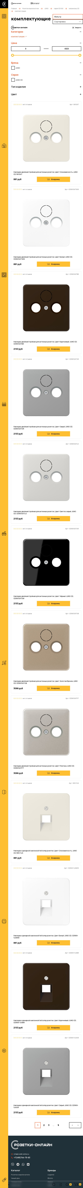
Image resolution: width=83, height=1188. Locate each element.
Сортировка (59, 21)
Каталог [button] (35, 3)
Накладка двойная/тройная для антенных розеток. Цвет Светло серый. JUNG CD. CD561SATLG (45, 512)
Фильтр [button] (57, 16)
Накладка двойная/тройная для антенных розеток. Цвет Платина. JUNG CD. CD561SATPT (44, 767)
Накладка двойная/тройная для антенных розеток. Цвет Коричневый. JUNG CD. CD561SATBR (45, 343)
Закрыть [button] (76, 28)
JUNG (46, 9)
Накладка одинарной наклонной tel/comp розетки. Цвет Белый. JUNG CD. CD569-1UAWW (46, 937)
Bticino (50, 1178)
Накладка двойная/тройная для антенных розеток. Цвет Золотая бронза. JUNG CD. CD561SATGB (46, 682)
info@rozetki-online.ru (20, 1154)
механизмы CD (74, 9)
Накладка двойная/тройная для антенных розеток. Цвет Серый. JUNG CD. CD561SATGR (43, 428)
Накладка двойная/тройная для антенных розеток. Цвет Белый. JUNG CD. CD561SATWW (43, 258)
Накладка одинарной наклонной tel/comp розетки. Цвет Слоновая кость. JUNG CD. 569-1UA (45, 852)
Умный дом (15, 1178)
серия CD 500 (58, 9)
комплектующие (18, 36)
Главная (14, 9)
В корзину (53, 179)
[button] (53, 1184)
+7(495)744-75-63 (20, 1157)
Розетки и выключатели (30, 9)
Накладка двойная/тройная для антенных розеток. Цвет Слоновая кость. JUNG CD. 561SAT (46, 173)
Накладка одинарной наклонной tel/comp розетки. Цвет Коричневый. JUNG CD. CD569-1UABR (45, 1021)
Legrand (51, 1175)
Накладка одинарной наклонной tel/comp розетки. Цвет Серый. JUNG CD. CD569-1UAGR (46, 1106)
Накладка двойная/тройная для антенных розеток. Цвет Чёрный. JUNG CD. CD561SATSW (43, 597)
